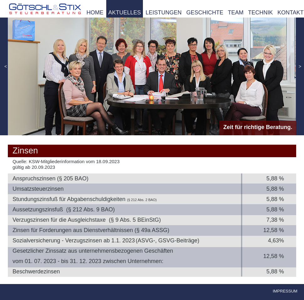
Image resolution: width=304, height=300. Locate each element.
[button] (5, 67)
